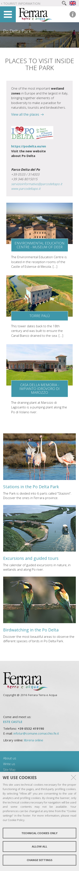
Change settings (39, 860)
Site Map (9, 769)
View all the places (25, 114)
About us (9, 758)
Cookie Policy (16, 820)
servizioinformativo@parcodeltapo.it (36, 184)
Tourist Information (21, 3)
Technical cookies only (39, 833)
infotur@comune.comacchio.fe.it (36, 733)
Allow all (39, 846)
